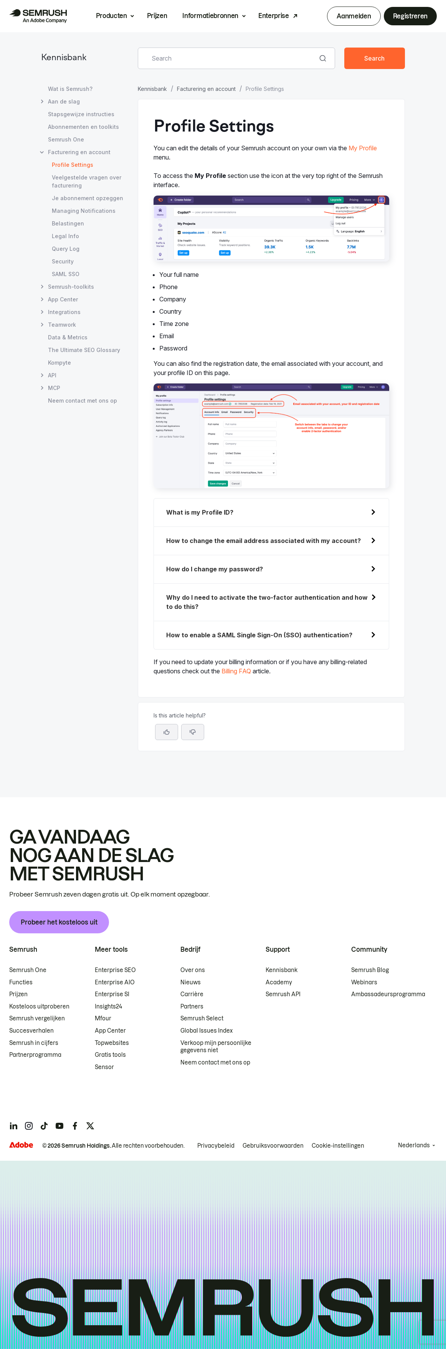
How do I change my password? (214, 569)
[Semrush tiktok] (44, 1125)
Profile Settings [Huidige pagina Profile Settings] (72, 164)
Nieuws (190, 982)
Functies (21, 982)
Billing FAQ (236, 671)
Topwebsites (112, 1043)
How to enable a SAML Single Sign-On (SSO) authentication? (259, 635)
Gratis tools (110, 1055)
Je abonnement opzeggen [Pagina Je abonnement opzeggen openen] (87, 198)
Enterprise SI (112, 994)
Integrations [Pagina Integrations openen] (64, 312)
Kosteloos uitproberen (39, 1007)
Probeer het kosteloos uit (59, 922)
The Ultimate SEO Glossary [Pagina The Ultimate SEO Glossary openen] (84, 350)
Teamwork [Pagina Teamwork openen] (62, 325)
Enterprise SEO (115, 970)
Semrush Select (201, 1018)
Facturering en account (206, 89)
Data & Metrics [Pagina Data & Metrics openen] (68, 337)
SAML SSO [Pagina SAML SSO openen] (65, 274)
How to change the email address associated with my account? (263, 541)
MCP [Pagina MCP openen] (54, 388)
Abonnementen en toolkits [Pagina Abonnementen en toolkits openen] (83, 126)
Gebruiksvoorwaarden (273, 1146)
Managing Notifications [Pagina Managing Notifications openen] (84, 210)
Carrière (191, 994)
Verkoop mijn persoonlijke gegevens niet (215, 1047)
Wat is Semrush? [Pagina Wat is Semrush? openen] (70, 89)
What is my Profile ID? (199, 512)
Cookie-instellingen (338, 1146)
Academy (279, 982)
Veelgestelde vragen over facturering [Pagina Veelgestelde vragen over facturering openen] (86, 181)
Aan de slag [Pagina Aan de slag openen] (64, 101)
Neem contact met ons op (215, 1062)
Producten (111, 15)
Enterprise (273, 15)
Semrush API (283, 994)
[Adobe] (21, 1145)
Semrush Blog (370, 970)
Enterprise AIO (115, 982)
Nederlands (414, 1145)
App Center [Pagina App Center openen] (63, 299)
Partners (191, 1007)
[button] (192, 732)
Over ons (192, 970)
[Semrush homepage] (38, 16)
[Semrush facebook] (75, 1125)
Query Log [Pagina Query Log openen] (65, 248)
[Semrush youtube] (59, 1125)
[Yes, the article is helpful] (166, 732)
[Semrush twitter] (90, 1125)
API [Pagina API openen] (52, 375)
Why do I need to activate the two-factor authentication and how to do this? (267, 602)
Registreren (410, 16)
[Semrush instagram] (28, 1125)
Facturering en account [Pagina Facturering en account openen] (79, 152)
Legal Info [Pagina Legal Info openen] (65, 236)
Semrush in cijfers (33, 1043)
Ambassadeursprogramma (388, 994)
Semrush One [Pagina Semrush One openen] (66, 139)
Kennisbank (63, 58)
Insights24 (108, 1007)
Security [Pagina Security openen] (63, 261)
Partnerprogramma (35, 1055)
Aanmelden (354, 16)
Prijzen (157, 15)
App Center (110, 1031)
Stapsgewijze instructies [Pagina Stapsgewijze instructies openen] (81, 114)
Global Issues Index (206, 1031)
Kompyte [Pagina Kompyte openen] (59, 362)
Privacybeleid (216, 1146)
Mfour (103, 1018)
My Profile (363, 148)
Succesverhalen (31, 1031)
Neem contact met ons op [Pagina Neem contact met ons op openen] (82, 400)
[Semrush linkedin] (13, 1125)
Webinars (364, 982)
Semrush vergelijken (37, 1018)
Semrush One (27, 970)
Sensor (104, 1067)
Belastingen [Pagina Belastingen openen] (68, 223)
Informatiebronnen (210, 15)
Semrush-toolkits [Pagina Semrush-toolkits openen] (71, 287)
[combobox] (228, 58)
